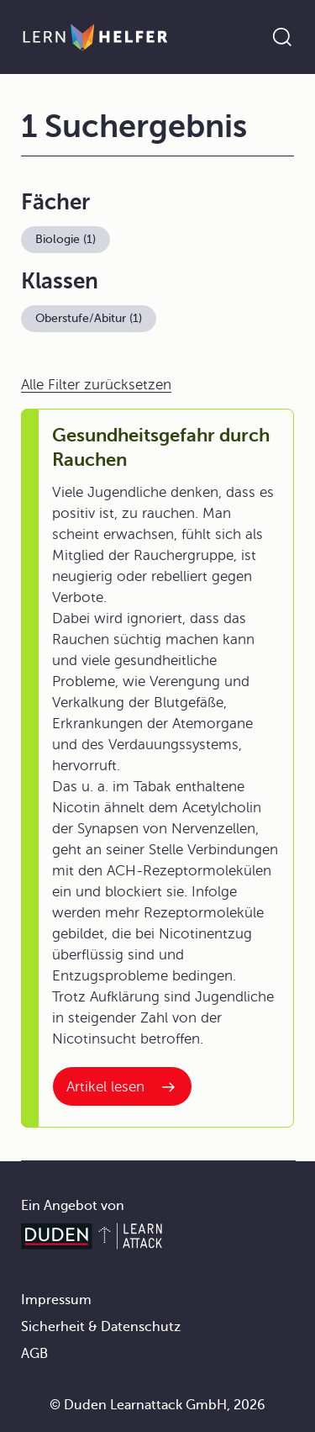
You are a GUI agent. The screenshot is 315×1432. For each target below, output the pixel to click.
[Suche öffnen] (282, 37)
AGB (34, 1354)
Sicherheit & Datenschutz (101, 1327)
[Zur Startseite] (95, 37)
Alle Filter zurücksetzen (96, 385)
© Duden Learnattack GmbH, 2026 (157, 1405)
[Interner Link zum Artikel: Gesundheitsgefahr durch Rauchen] (122, 1086)
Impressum (56, 1300)
